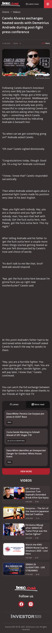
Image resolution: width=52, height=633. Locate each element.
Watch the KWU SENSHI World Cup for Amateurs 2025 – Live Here (37, 549)
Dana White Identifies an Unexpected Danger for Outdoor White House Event (26, 453)
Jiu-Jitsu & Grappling (16, 441)
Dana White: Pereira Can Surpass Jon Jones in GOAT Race (25, 415)
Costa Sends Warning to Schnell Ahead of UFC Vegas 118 (23, 434)
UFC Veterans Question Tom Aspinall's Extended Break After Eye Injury (37, 493)
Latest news (33, 4)
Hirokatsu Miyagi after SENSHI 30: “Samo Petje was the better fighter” (36, 529)
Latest (14, 404)
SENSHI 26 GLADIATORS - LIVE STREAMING (35, 567)
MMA (9, 422)
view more (26, 471)
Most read (38, 404)
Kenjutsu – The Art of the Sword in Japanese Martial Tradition (37, 511)
